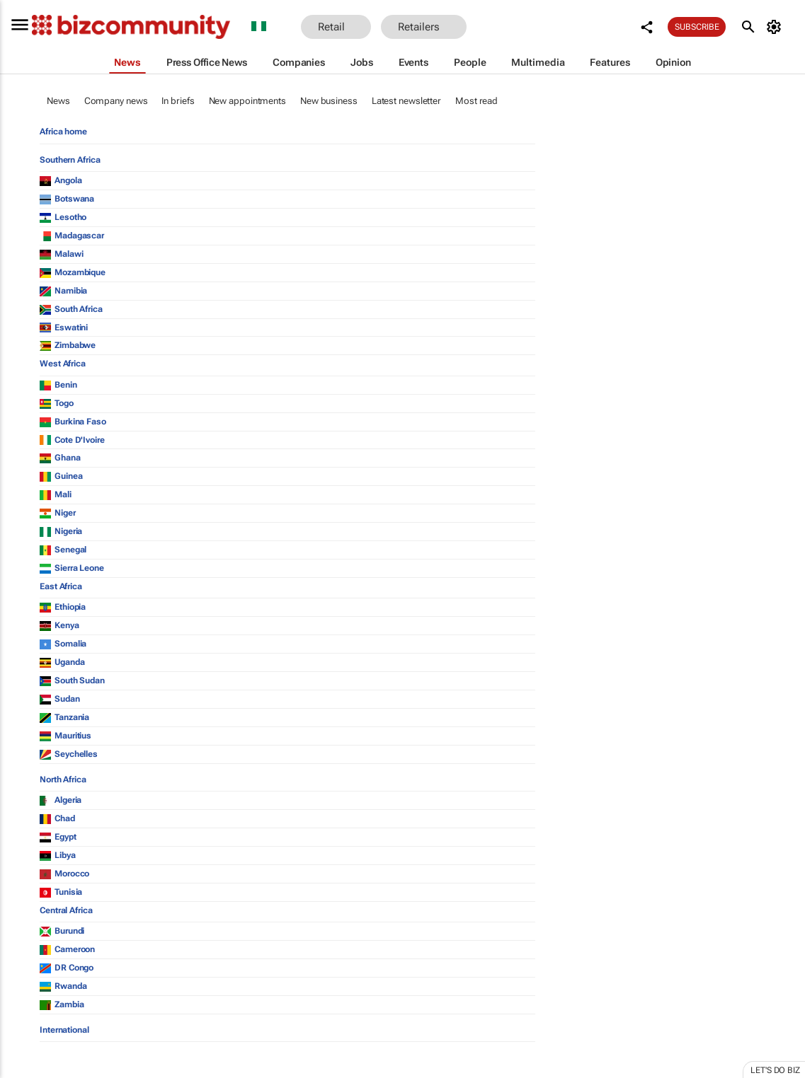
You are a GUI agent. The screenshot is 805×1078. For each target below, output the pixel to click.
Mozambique (72, 272)
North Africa (63, 779)
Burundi (62, 931)
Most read (476, 100)
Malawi (61, 254)
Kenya (59, 625)
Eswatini (64, 327)
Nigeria (61, 531)
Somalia (63, 644)
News (58, 100)
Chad (57, 818)
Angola (60, 180)
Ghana (60, 458)
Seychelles (69, 754)
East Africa (61, 586)
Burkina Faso (73, 422)
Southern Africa (70, 160)
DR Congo (66, 968)
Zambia (62, 1004)
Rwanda (63, 986)
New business (329, 100)
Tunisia (61, 892)
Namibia (63, 291)
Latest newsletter (406, 100)
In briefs (177, 100)
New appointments (247, 100)
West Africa (63, 364)
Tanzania (64, 717)
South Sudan (72, 680)
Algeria (60, 800)
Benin (58, 385)
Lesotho (63, 217)
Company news (116, 100)
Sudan (60, 699)
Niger (58, 513)
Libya (58, 855)
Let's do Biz (775, 1070)
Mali (56, 494)
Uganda (62, 662)
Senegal (63, 550)
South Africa (71, 309)
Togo (57, 403)
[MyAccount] (776, 26)
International (64, 1030)
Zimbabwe (68, 345)
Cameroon (67, 949)
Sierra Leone (72, 568)
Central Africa (66, 910)
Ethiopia (63, 607)
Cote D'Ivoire (72, 440)
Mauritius (65, 736)
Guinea (61, 476)
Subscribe (697, 27)
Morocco (64, 874)
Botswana (67, 199)
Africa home (63, 132)
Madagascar (72, 235)
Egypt (58, 837)
